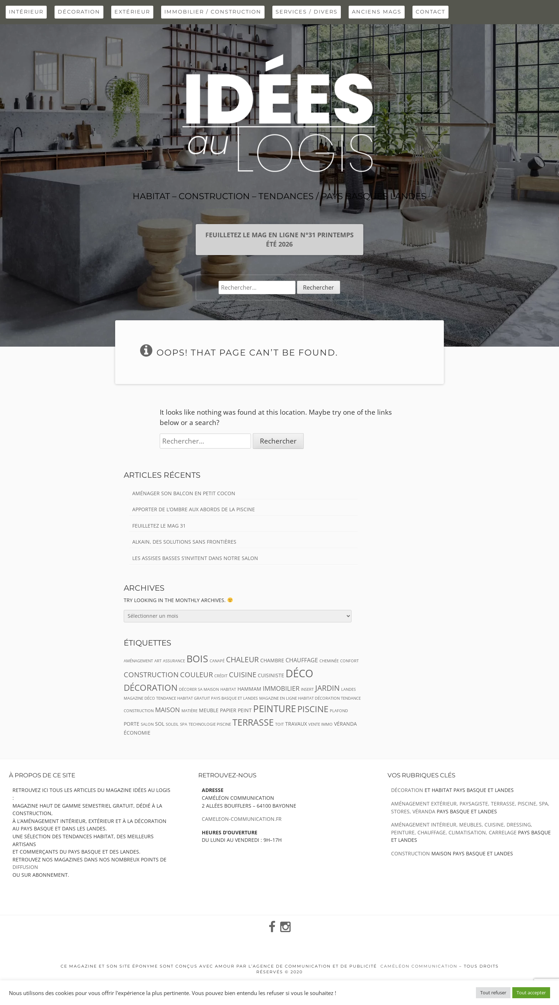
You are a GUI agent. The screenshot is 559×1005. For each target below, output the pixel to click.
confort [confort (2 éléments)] (349, 660)
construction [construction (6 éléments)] (151, 674)
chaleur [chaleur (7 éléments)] (242, 659)
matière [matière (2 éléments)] (189, 710)
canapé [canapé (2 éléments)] (217, 660)
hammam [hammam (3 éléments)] (249, 688)
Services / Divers (307, 12)
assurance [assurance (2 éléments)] (174, 660)
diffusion (25, 867)
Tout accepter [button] (531, 992)
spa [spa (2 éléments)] (183, 724)
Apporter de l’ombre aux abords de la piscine (193, 509)
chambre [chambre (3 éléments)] (272, 660)
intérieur (26, 12)
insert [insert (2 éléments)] (307, 689)
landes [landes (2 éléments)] (348, 689)
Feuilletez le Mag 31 (159, 525)
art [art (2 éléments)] (157, 660)
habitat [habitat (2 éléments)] (228, 689)
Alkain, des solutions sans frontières (184, 541)
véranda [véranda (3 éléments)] (345, 723)
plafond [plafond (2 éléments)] (339, 710)
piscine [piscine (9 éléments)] (312, 709)
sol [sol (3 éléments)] (159, 723)
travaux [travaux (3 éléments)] (296, 723)
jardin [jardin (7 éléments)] (327, 688)
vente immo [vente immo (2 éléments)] (320, 724)
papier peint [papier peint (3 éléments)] (236, 710)
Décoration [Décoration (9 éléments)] (151, 687)
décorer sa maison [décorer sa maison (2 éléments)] (199, 689)
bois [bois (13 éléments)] (197, 658)
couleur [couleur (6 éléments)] (196, 674)
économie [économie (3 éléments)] (137, 732)
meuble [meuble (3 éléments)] (209, 710)
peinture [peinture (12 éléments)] (274, 708)
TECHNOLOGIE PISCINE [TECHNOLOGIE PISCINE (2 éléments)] (210, 724)
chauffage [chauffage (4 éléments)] (302, 660)
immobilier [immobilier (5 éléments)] (281, 688)
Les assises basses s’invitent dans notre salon (195, 558)
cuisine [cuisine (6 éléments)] (242, 674)
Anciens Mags (376, 12)
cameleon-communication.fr (242, 818)
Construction (410, 853)
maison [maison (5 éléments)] (167, 709)
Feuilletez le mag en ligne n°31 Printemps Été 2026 (279, 239)
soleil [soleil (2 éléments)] (172, 724)
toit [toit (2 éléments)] (279, 724)
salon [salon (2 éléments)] (147, 724)
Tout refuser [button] (493, 992)
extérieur (132, 12)
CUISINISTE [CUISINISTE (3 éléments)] (271, 675)
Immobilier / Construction (212, 12)
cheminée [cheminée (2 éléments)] (329, 660)
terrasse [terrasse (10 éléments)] (253, 722)
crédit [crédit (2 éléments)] (220, 675)
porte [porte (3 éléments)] (131, 723)
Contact (430, 12)
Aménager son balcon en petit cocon (183, 493)
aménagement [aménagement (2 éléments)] (138, 660)
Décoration (79, 12)
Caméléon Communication (418, 966)
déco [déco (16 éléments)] (299, 673)
